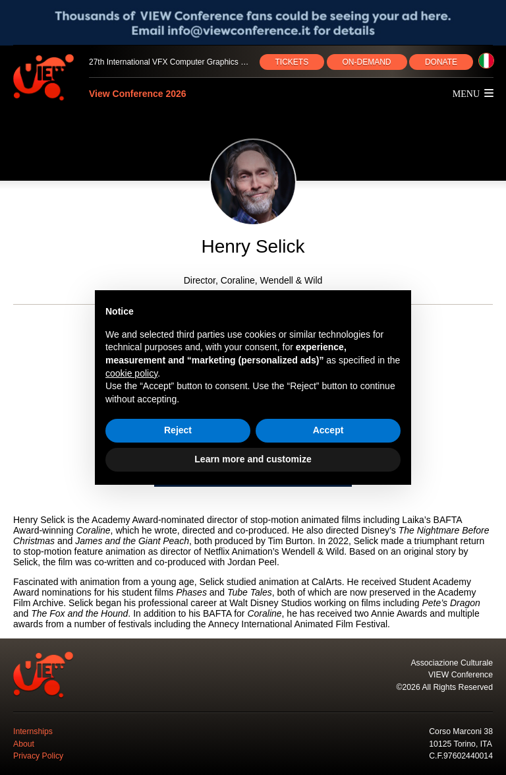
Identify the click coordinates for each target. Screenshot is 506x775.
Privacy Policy (38, 755)
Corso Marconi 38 (461, 731)
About (23, 744)
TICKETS (292, 62)
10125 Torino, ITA (460, 744)
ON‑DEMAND (367, 62)
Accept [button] (328, 430)
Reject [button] (178, 430)
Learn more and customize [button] (252, 459)
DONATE (441, 62)
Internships (33, 731)
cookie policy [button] (131, 373)
